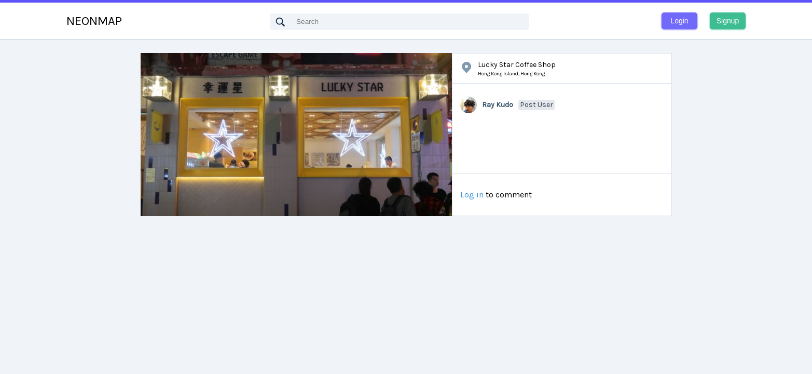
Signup (728, 21)
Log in (472, 195)
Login (679, 21)
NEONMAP (94, 21)
